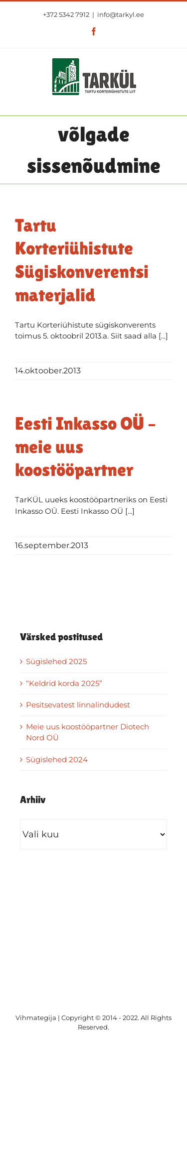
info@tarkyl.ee (120, 14)
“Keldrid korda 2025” (64, 683)
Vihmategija (35, 1018)
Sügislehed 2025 (56, 661)
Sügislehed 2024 (57, 759)
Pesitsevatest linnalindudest (78, 704)
